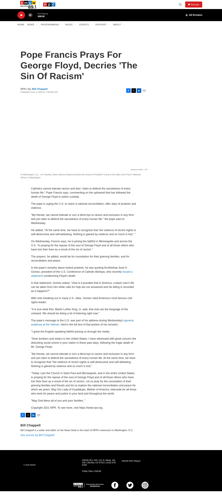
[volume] (30, 22)
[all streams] (194, 22)
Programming (50, 31)
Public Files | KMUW (91, 478)
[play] (21, 22)
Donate (197, 7)
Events (84, 31)
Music (69, 31)
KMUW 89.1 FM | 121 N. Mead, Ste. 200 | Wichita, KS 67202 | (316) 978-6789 (99, 469)
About (117, 31)
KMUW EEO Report (131, 468)
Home (21, 31)
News (30, 31)
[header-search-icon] (182, 8)
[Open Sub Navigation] (36, 31)
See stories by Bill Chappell (37, 442)
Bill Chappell (40, 95)
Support (101, 31)
